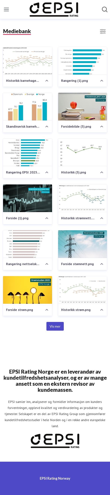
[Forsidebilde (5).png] (82, 106)
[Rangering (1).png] (82, 61)
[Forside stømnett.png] (82, 244)
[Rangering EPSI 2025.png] (27, 152)
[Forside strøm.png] (27, 290)
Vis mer (55, 326)
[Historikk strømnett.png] (82, 198)
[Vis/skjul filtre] (103, 31)
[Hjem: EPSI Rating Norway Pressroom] (54, 9)
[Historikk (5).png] (82, 152)
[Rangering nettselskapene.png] (27, 244)
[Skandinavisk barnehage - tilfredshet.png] (27, 106)
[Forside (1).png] (27, 198)
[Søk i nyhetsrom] (105, 9)
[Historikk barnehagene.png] (27, 61)
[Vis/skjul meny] (6, 9)
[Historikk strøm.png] (82, 290)
